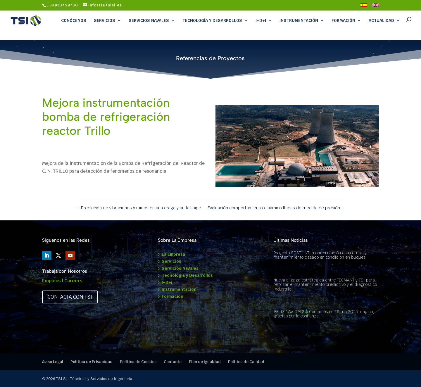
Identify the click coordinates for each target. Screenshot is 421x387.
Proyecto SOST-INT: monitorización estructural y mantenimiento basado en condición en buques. (320, 255)
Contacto (173, 361)
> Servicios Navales (178, 268)
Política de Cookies (138, 361)
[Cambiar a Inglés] (375, 7)
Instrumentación (298, 20)
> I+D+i (165, 282)
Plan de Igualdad (205, 361)
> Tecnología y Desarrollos (185, 275)
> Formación (170, 296)
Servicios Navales (149, 20)
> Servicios (169, 261)
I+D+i (261, 20)
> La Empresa (171, 254)
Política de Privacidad (91, 361)
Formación (343, 20)
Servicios (104, 20)
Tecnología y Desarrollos (212, 20)
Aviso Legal (52, 361)
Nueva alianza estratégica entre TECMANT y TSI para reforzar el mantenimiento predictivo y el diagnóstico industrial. (325, 284)
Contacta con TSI (70, 297)
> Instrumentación (177, 289)
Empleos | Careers (62, 281)
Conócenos (73, 20)
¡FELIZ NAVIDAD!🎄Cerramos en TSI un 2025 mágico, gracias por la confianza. (323, 314)
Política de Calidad (246, 361)
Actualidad (381, 20)
